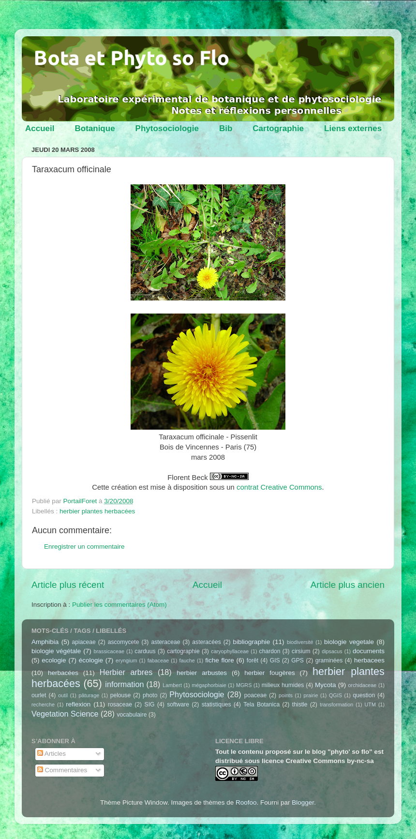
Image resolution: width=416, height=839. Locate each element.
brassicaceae (108, 651)
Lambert (172, 685)
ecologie (54, 660)
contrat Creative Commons (279, 487)
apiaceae (84, 642)
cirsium (301, 651)
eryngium (126, 660)
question (364, 695)
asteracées (206, 642)
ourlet (38, 695)
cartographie (183, 651)
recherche (43, 704)
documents (369, 651)
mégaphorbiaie (209, 685)
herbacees (369, 660)
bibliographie (251, 641)
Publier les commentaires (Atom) (119, 604)
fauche (186, 660)
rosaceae (120, 704)
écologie (91, 660)
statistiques (216, 704)
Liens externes (353, 128)
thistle (300, 704)
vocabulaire (132, 714)
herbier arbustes (202, 672)
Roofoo (246, 802)
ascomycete (123, 642)
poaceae (255, 695)
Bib (225, 128)
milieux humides (283, 685)
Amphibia (45, 641)
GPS (297, 660)
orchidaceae (362, 685)
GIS (275, 660)
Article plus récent (67, 585)
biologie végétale (56, 651)
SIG (150, 704)
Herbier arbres (126, 672)
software (178, 704)
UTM (370, 704)
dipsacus (332, 651)
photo (150, 695)
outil (63, 695)
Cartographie (278, 128)
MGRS (244, 685)
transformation (336, 704)
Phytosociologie (167, 128)
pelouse (120, 695)
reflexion (78, 704)
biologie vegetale (349, 641)
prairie (310, 695)
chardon (270, 651)
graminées (329, 660)
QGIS (335, 695)
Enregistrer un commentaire (84, 546)
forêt (252, 660)
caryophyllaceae (230, 651)
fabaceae (158, 660)
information (124, 684)
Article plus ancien (348, 585)
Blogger (303, 802)
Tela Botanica (261, 704)
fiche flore (219, 660)
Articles (51, 753)
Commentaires (62, 770)
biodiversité (300, 642)
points (286, 695)
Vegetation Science (65, 713)
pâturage (89, 695)
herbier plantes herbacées (97, 511)
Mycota (325, 685)
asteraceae (165, 642)
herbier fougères (269, 672)
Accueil (39, 128)
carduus (144, 651)
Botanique (94, 128)
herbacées (63, 672)
